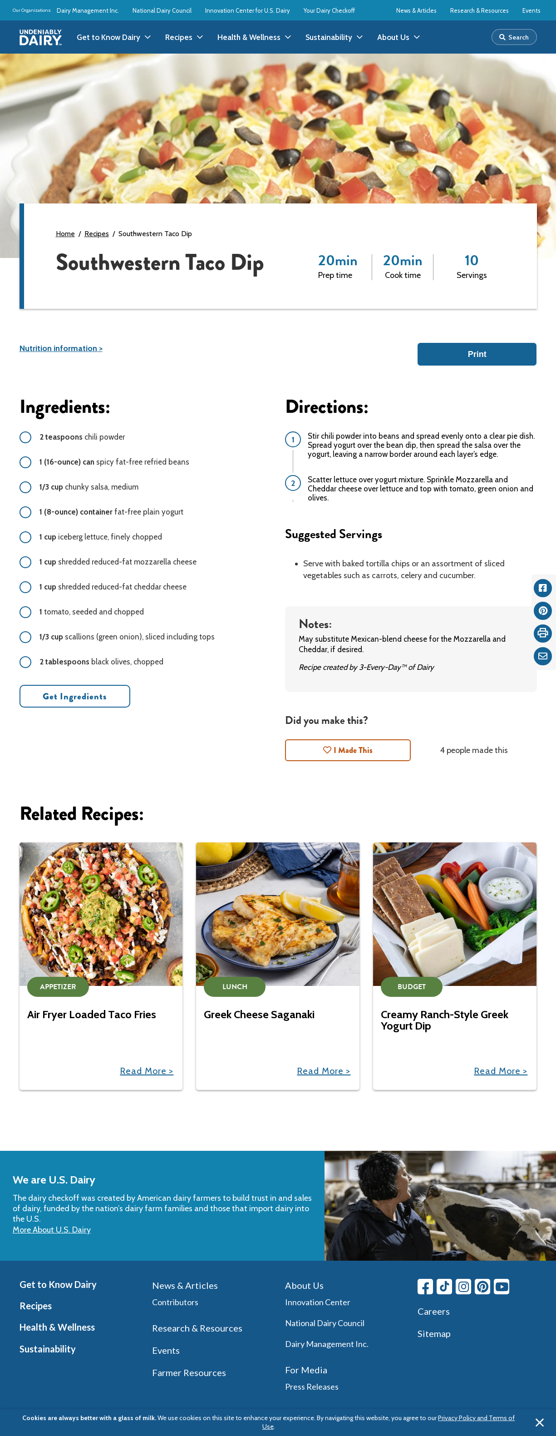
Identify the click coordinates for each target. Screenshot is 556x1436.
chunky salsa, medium (88, 486)
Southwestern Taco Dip (155, 233)
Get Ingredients (75, 696)
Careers (434, 1311)
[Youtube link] (501, 1286)
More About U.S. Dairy (52, 1230)
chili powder (82, 436)
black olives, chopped (101, 661)
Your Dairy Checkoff (329, 10)
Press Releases (312, 1386)
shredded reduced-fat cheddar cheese (113, 586)
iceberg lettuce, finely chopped (100, 536)
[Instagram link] (463, 1286)
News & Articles (416, 10)
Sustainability (48, 1348)
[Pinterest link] (482, 1286)
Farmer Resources (189, 1372)
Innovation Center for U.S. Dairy (247, 10)
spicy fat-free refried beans (114, 461)
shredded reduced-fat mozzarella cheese (118, 561)
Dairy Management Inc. (88, 10)
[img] (41, 37)
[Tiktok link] (444, 1286)
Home (65, 233)
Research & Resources (479, 10)
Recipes (96, 233)
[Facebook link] (425, 1286)
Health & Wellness (57, 1327)
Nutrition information (58, 348)
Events (531, 10)
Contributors (175, 1302)
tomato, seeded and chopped (91, 611)
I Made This (353, 750)
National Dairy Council (162, 10)
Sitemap (434, 1333)
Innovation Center (317, 1302)
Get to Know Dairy (58, 1284)
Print (477, 354)
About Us (304, 1285)
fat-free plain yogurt (111, 511)
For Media (306, 1369)
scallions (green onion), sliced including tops (127, 636)
